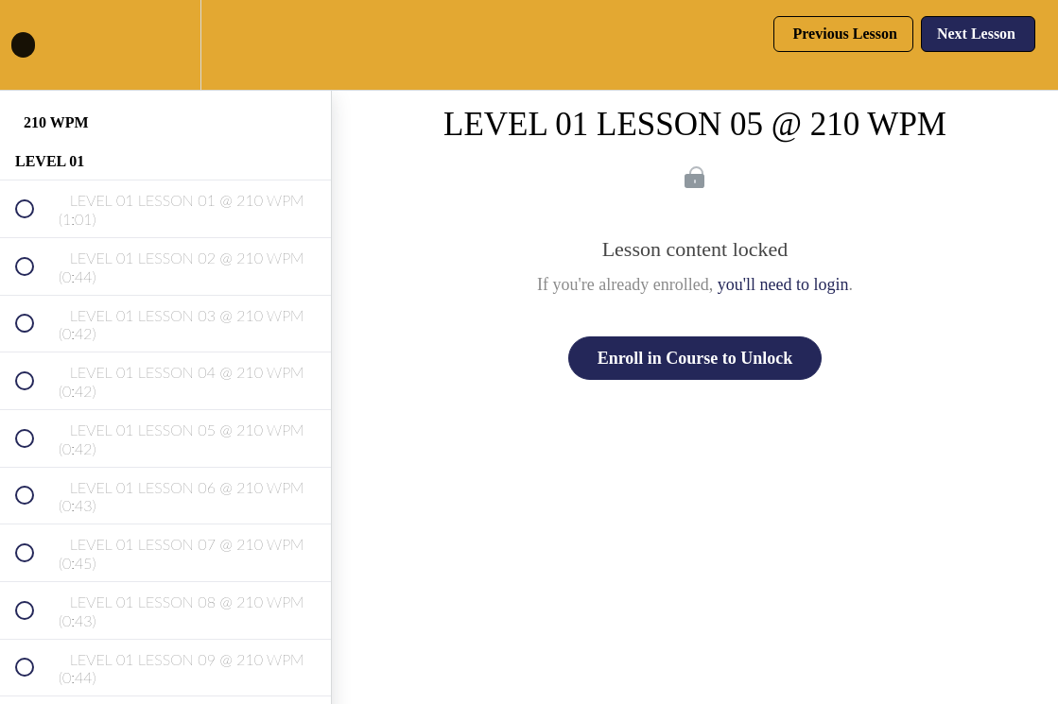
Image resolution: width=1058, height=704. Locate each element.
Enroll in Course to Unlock (695, 358)
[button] (35, 45)
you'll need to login (783, 284)
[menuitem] (165, 45)
